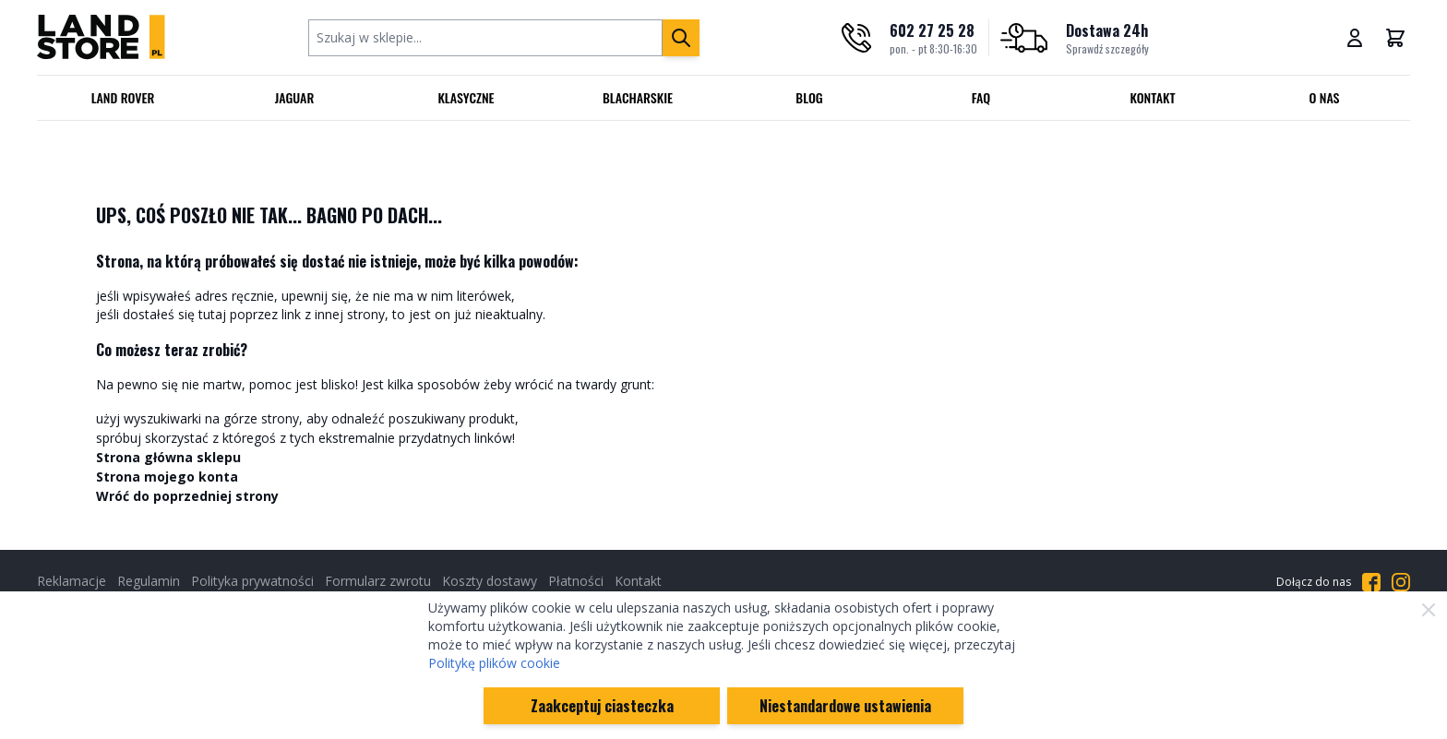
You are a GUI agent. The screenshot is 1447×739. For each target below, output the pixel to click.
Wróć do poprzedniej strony (187, 496)
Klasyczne (465, 97)
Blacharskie (638, 97)
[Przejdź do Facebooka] (1371, 582)
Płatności (576, 581)
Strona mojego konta (167, 476)
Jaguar (295, 97)
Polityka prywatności (252, 581)
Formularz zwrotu (378, 581)
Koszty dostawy (489, 581)
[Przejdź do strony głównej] (101, 37)
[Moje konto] (1354, 38)
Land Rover (123, 97)
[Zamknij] (1428, 610)
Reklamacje (71, 581)
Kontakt (1153, 97)
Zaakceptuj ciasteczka (602, 706)
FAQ (981, 97)
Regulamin (148, 581)
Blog (808, 97)
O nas (1324, 97)
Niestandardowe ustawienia (845, 706)
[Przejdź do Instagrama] (1401, 582)
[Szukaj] (681, 37)
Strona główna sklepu (168, 457)
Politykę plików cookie (494, 663)
